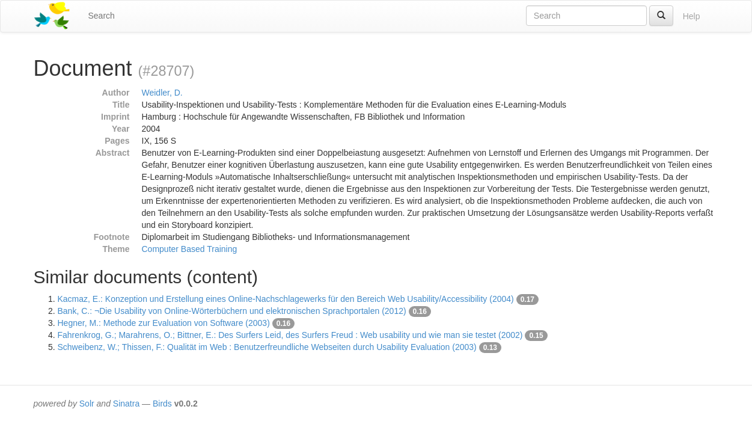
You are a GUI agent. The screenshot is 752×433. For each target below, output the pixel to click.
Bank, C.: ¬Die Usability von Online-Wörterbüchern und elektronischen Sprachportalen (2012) (232, 311)
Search (101, 15)
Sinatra (126, 403)
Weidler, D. (162, 92)
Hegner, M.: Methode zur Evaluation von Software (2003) (164, 323)
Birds (162, 403)
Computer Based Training (189, 249)
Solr (86, 403)
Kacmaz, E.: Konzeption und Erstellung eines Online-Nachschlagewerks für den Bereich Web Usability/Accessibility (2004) (286, 299)
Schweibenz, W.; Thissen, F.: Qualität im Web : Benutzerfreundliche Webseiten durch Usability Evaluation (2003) (267, 347)
